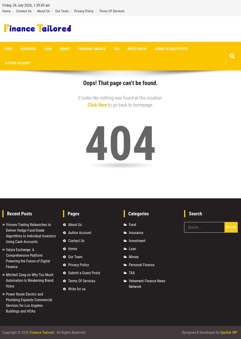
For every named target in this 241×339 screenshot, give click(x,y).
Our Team (62, 11)
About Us (43, 11)
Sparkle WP (228, 332)
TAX (115, 49)
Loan (47, 49)
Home (6, 11)
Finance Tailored (42, 332)
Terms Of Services (112, 11)
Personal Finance (91, 49)
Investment (137, 241)
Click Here (97, 105)
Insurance (28, 49)
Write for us (135, 49)
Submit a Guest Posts (169, 49)
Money (64, 49)
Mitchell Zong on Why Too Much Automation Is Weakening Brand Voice (29, 280)
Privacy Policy (83, 11)
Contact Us (24, 11)
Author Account (17, 63)
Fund (8, 49)
